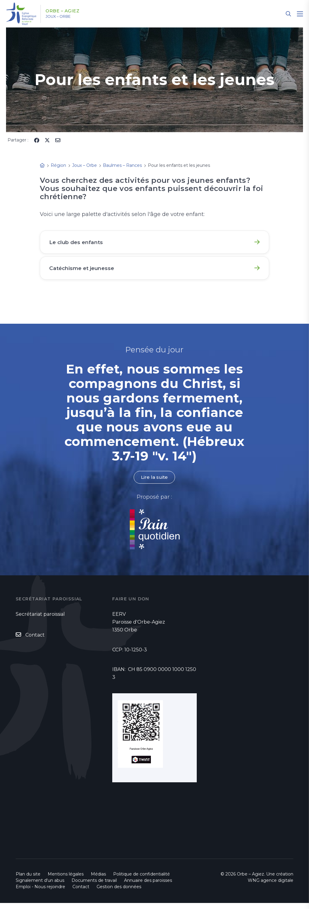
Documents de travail (94, 886)
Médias (98, 880)
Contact (35, 641)
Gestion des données (119, 892)
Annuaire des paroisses (148, 886)
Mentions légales (66, 880)
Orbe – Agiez (66, 11)
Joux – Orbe (63, 16)
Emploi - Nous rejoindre (40, 892)
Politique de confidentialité (141, 880)
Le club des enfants (78, 243)
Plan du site (28, 880)
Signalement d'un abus (40, 886)
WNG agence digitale (270, 886)
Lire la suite (154, 483)
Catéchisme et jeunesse (84, 271)
